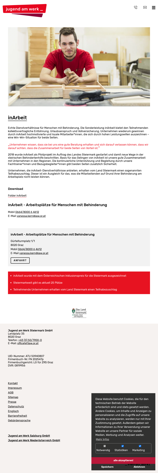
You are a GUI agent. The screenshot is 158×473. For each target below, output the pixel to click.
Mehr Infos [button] (102, 439)
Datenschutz (16, 406)
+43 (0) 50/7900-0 (30, 340)
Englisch (13, 411)
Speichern (107, 467)
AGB (10, 392)
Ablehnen (139, 467)
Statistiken (123, 448)
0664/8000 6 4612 (27, 212)
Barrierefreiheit (17, 415)
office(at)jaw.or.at (27, 343)
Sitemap (13, 397)
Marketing (140, 448)
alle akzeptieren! (123, 460)
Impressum (15, 388)
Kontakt (13, 383)
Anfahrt (20, 260)
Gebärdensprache (19, 420)
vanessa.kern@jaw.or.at (31, 216)
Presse (12, 401)
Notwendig (104, 448)
